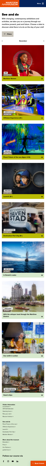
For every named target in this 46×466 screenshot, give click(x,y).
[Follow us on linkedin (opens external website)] (17, 461)
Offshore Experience (9, 427)
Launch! (5, 429)
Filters (8, 34)
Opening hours (7, 411)
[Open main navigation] (40, 3)
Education (6, 442)
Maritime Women (8, 434)
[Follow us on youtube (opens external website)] (12, 461)
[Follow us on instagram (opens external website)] (8, 461)
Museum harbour (8, 416)
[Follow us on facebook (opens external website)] (3, 461)
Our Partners (7, 447)
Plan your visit (7, 414)
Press (5, 444)
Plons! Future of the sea (10, 424)
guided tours (7, 450)
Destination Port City (9, 432)
